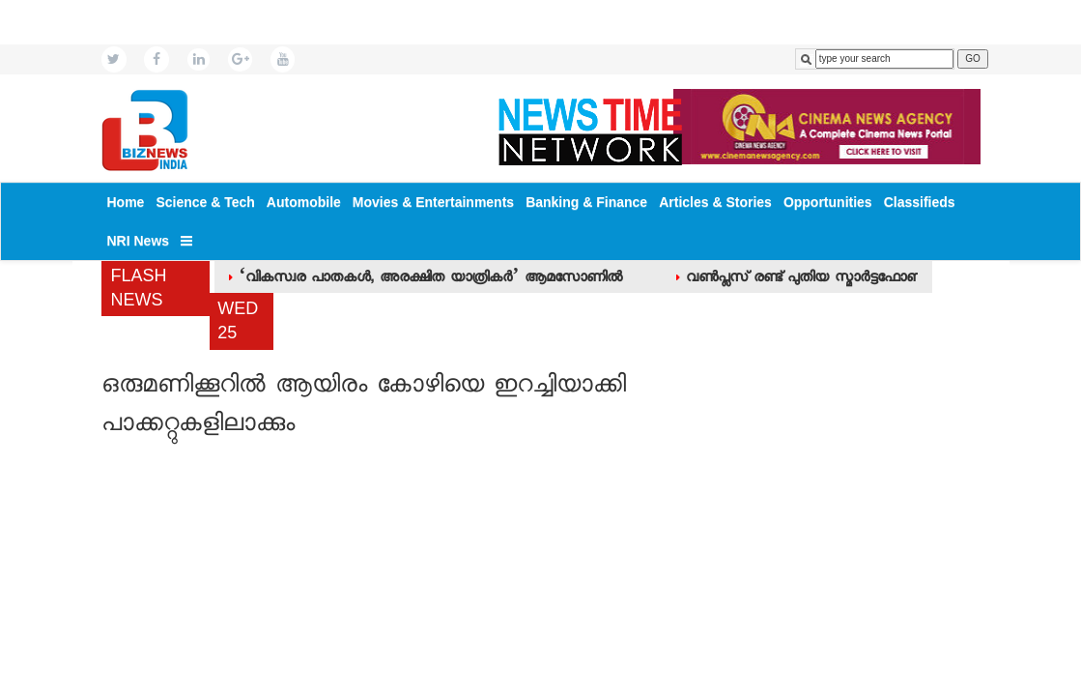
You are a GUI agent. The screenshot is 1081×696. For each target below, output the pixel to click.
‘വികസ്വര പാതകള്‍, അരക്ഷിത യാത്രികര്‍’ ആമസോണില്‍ (430, 279)
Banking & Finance (586, 202)
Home (126, 202)
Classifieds (919, 202)
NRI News (138, 240)
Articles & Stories (715, 202)
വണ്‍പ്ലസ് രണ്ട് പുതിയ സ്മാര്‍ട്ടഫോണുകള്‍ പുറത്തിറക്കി (858, 279)
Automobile (304, 202)
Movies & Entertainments (433, 202)
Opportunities (827, 202)
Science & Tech (205, 202)
